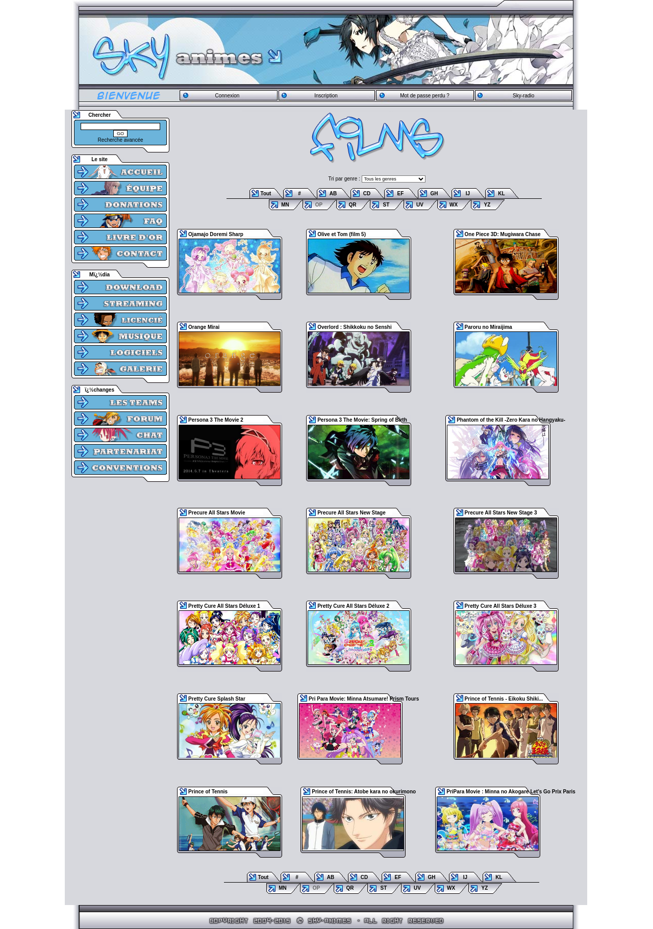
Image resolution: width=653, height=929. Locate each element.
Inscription (326, 95)
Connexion (227, 95)
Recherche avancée (120, 140)
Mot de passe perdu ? (424, 95)
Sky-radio (523, 95)
